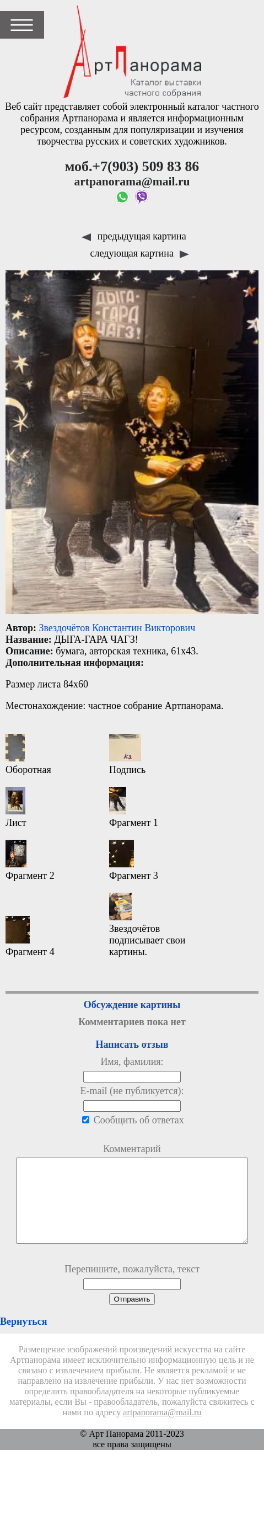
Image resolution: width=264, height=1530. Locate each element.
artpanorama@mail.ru (162, 1429)
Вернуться (23, 1338)
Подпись (127, 754)
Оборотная (28, 754)
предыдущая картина (134, 236)
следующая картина (140, 253)
